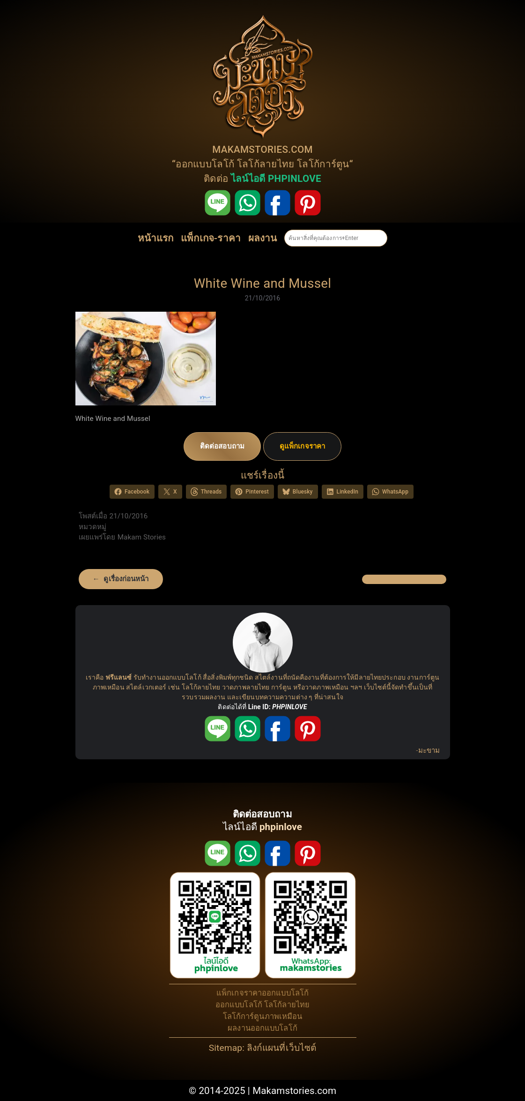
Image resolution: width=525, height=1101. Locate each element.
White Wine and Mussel (263, 283)
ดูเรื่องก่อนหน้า (126, 579)
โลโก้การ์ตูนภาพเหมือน (263, 1016)
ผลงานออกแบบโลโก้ (262, 1028)
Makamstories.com (294, 1090)
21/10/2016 (263, 298)
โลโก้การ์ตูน (323, 164)
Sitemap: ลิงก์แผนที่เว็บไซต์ (262, 1047)
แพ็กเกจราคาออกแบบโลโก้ (262, 993)
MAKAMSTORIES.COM (262, 149)
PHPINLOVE (289, 707)
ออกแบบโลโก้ (205, 164)
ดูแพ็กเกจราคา (302, 446)
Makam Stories (142, 537)
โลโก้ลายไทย (266, 164)
